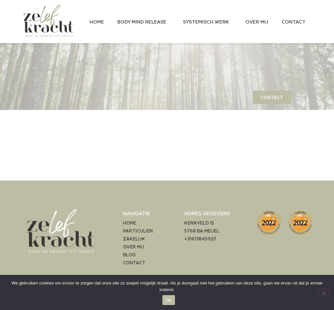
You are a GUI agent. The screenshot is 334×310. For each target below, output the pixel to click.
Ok (168, 300)
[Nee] (323, 292)
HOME (96, 22)
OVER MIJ (257, 22)
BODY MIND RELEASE (143, 22)
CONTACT (294, 22)
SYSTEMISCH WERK (207, 22)
